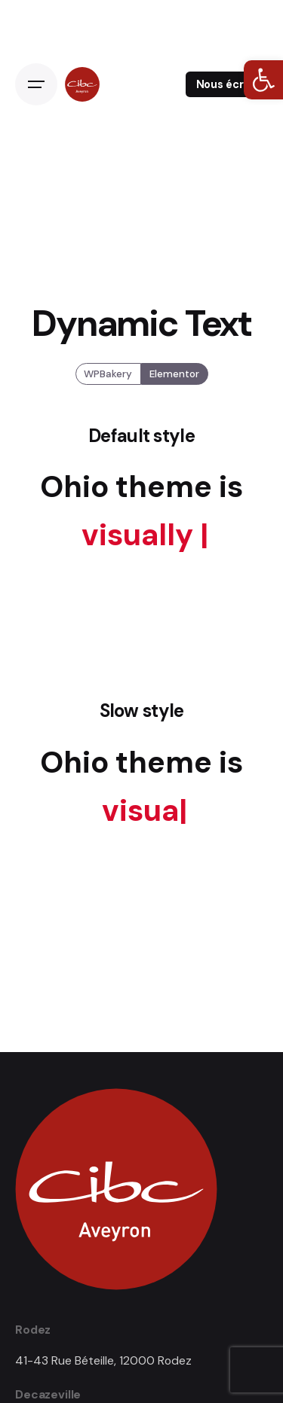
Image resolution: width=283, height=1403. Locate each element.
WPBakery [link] (108, 374)
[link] (263, 79)
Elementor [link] (174, 374)
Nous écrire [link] (226, 84)
